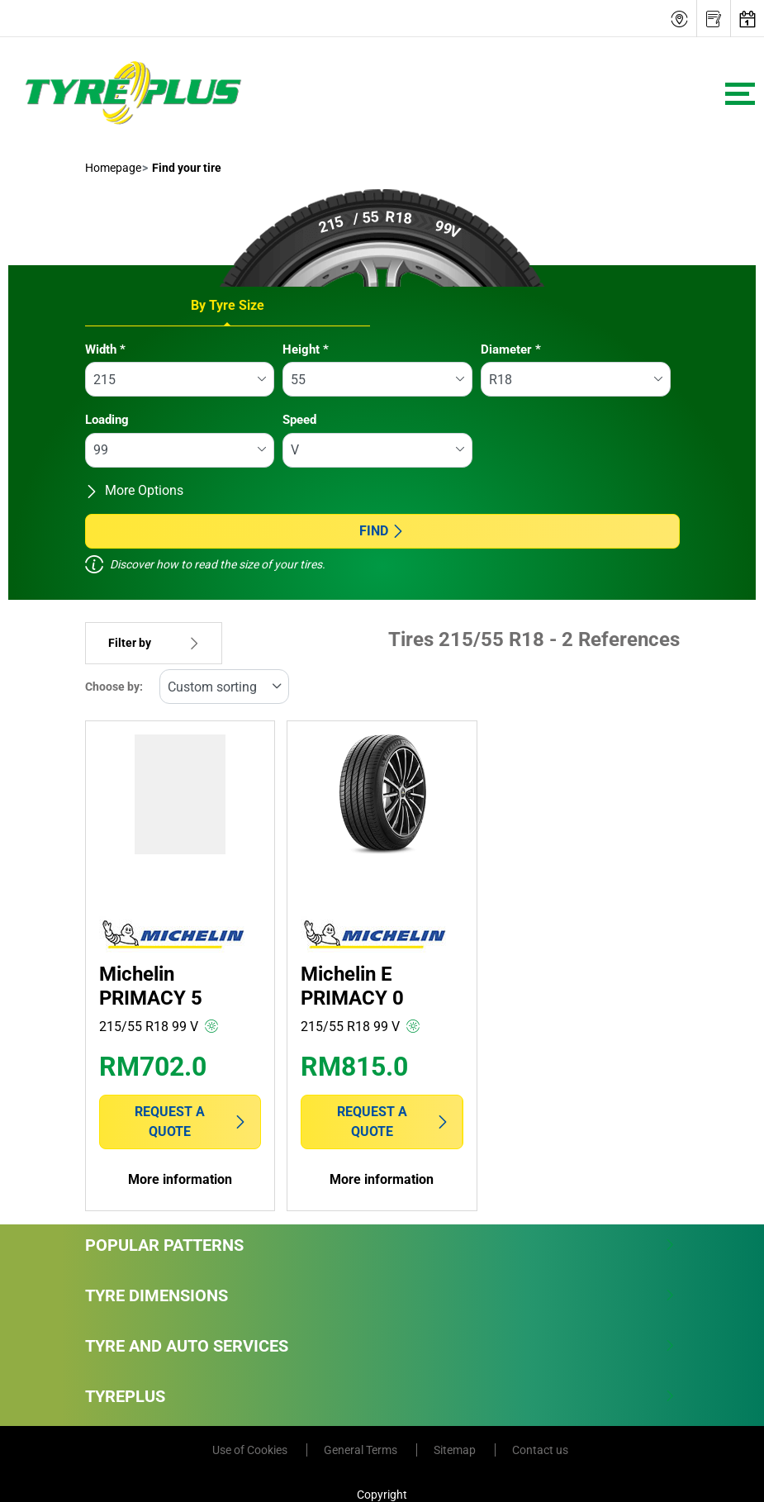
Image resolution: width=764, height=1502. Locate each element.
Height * (305, 349)
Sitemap (456, 1450)
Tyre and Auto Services (380, 1346)
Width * (105, 349)
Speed (299, 419)
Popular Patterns (380, 1245)
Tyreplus (380, 1396)
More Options (134, 490)
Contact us (540, 1450)
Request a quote (191, 1121)
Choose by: (114, 687)
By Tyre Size (227, 305)
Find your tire (185, 167)
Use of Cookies (251, 1450)
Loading (107, 419)
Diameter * (511, 349)
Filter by (153, 643)
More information (180, 1179)
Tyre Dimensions (380, 1295)
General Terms (362, 1450)
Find (382, 531)
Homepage (113, 167)
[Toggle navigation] (740, 94)
